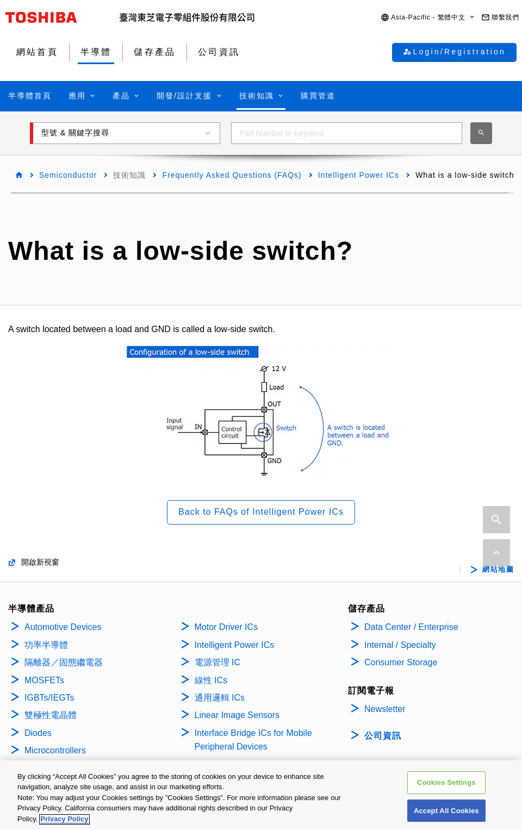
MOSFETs (44, 680)
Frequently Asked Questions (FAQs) (231, 175)
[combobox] (346, 133)
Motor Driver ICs (226, 627)
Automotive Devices (62, 627)
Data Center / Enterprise (411, 627)
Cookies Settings (446, 802)
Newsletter (385, 709)
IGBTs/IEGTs (49, 697)
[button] (428, 17)
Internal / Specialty (400, 645)
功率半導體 (46, 645)
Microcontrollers (55, 750)
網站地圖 (498, 569)
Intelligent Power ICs (358, 175)
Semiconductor (68, 175)
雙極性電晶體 (50, 715)
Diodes (38, 733)
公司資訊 (382, 735)
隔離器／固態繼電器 (63, 662)
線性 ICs (211, 680)
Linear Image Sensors (237, 715)
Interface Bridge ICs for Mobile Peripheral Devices (253, 740)
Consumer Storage (400, 662)
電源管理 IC (217, 662)
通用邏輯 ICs (220, 697)
